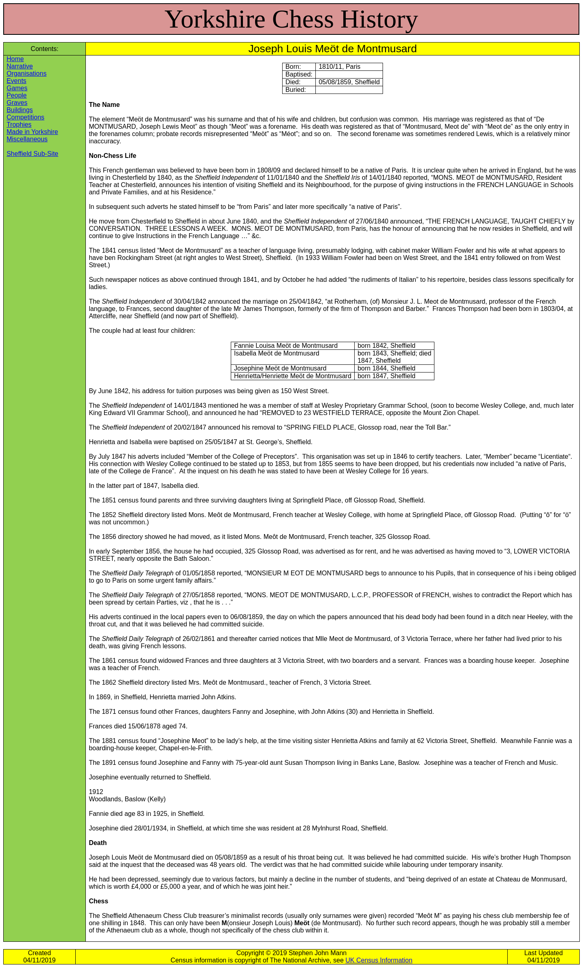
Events (16, 80)
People (16, 95)
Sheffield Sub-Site (32, 153)
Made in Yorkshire (32, 131)
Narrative (19, 66)
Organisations (26, 73)
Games (17, 88)
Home (15, 58)
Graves (17, 102)
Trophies (19, 124)
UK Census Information (378, 960)
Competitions (25, 117)
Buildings (19, 109)
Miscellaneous (26, 139)
